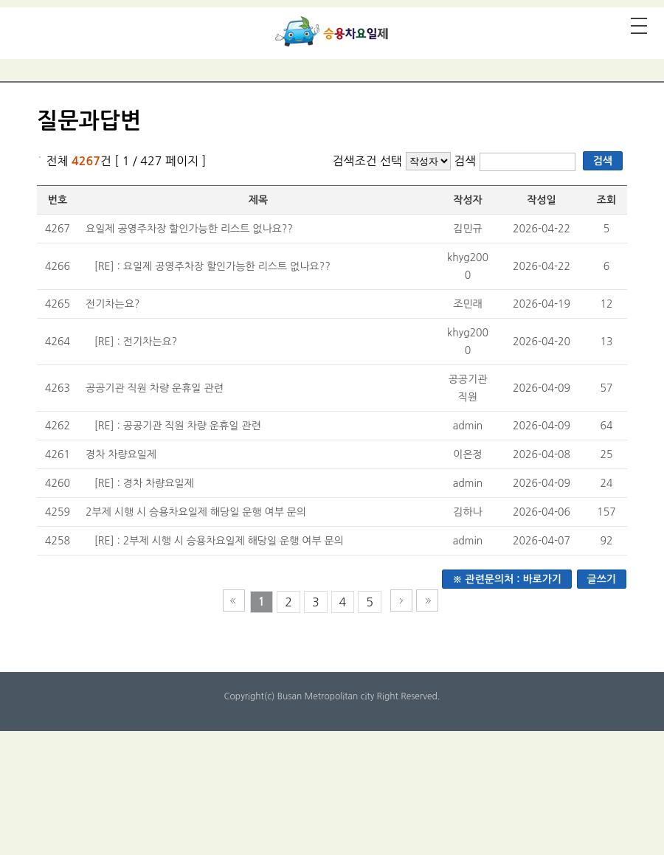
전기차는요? (112, 304)
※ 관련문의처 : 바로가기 (506, 579)
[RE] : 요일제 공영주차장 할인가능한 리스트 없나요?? (212, 266)
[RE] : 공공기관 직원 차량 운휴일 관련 (177, 425)
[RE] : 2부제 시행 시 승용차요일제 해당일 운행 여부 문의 (219, 541)
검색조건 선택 (367, 161)
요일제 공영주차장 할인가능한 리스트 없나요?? (189, 229)
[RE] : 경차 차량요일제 (144, 483)
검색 (467, 161)
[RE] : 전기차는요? (135, 341)
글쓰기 (601, 579)
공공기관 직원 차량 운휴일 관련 (155, 388)
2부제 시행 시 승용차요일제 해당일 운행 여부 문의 (196, 512)
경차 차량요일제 (121, 454)
